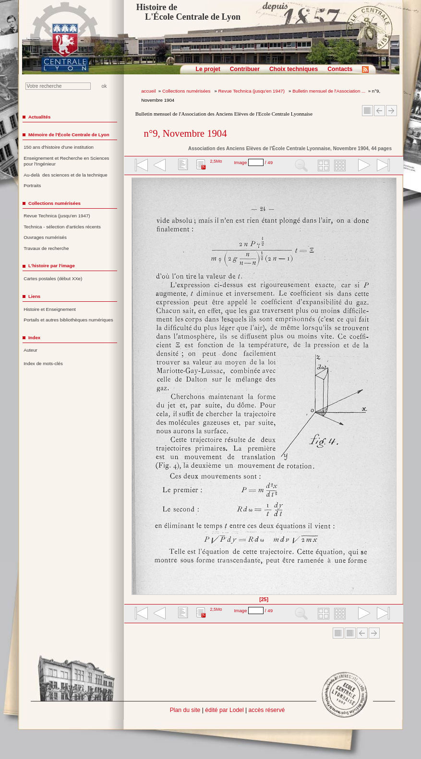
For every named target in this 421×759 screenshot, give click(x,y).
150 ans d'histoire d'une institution (59, 147)
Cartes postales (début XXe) (53, 278)
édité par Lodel (224, 710)
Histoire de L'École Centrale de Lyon (188, 12)
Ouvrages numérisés (45, 237)
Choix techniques (293, 69)
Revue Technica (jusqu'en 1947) (252, 91)
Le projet (208, 69)
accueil (148, 91)
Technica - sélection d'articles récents (62, 226)
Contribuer (245, 69)
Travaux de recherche (46, 248)
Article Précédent (379, 110)
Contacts (339, 69)
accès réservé (267, 710)
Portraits (32, 185)
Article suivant (391, 110)
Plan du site (185, 710)
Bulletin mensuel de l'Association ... (328, 91)
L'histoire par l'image (51, 265)
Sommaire (367, 110)
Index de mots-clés (43, 363)
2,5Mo (216, 161)
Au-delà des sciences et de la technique (66, 175)
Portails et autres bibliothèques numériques (68, 319)
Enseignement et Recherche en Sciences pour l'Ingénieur (66, 161)
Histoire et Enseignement (50, 309)
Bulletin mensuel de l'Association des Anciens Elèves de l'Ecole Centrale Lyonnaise (224, 114)
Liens (34, 296)
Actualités (39, 116)
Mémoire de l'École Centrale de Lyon (68, 134)
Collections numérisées (187, 91)
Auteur (30, 350)
